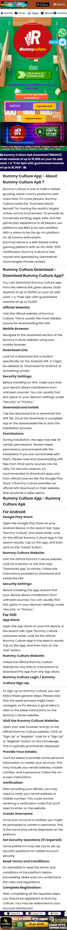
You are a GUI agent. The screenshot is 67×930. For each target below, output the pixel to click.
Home (6, 12)
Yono (20, 12)
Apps (33, 12)
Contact (60, 12)
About (47, 12)
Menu (59, 4)
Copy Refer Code (44, 101)
